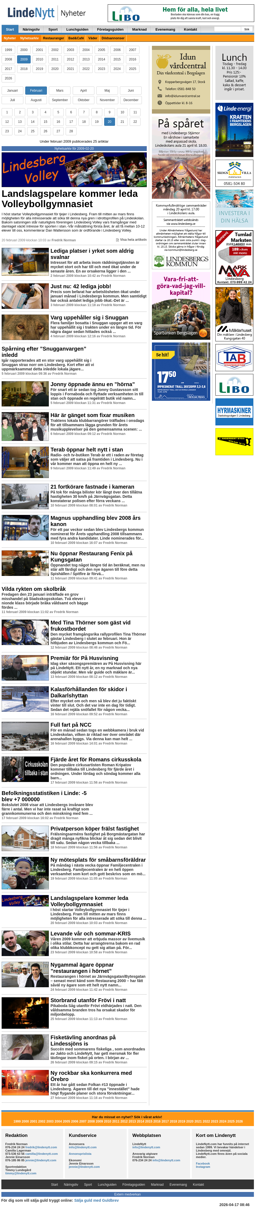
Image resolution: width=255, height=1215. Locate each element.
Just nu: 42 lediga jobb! (80, 286)
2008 (8, 59)
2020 (55, 69)
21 (122, 122)
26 (45, 131)
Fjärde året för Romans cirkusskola (95, 759)
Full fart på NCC (70, 725)
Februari (36, 90)
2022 (86, 69)
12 (7, 122)
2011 (55, 59)
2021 (70, 69)
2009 (24, 59)
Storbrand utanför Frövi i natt (88, 1000)
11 (135, 112)
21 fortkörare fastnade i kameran (92, 487)
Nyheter (10, 38)
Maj (107, 90)
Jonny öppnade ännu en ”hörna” (92, 384)
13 (20, 122)
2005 (101, 50)
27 (58, 131)
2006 (117, 50)
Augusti (36, 100)
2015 (117, 59)
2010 (39, 59)
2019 (39, 69)
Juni (131, 90)
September (60, 100)
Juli (12, 100)
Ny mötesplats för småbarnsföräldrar (98, 860)
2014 (101, 59)
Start (10, 29)
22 (135, 122)
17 (71, 122)
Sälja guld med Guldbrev (96, 1200)
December (130, 100)
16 (58, 122)
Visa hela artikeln (131, 240)
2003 (70, 50)
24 (20, 131)
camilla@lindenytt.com (41, 1153)
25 (32, 131)
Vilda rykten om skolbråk (34, 589)
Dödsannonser (113, 38)
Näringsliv (31, 29)
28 (71, 131)
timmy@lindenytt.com (21, 1173)
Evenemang (165, 29)
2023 (101, 69)
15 (45, 122)
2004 (86, 50)
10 (122, 112)
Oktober (84, 100)
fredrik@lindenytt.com (41, 1147)
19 (96, 122)
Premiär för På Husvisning (84, 658)
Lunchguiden (77, 29)
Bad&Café (76, 38)
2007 (132, 50)
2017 (8, 69)
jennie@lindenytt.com (40, 1160)
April (83, 90)
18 (84, 122)
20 (109, 122)
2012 (70, 59)
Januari (12, 90)
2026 (8, 78)
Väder (92, 38)
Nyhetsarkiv (29, 38)
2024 (117, 69)
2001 (39, 50)
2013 (86, 59)
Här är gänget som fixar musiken (92, 415)
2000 (24, 50)
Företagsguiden (110, 29)
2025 (132, 69)
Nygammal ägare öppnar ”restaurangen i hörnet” (82, 968)
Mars (59, 90)
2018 (24, 69)
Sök (246, 29)
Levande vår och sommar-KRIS (90, 934)
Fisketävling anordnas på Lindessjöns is (83, 1040)
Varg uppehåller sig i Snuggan (89, 317)
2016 (132, 59)
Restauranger (53, 38)
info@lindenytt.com (83, 1147)
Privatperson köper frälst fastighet (94, 829)
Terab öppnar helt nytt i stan (86, 450)
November (107, 100)
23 (7, 131)
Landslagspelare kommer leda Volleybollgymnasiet (70, 198)
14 (32, 122)
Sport (53, 29)
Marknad (139, 29)
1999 (8, 50)
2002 (55, 50)
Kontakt (190, 29)
